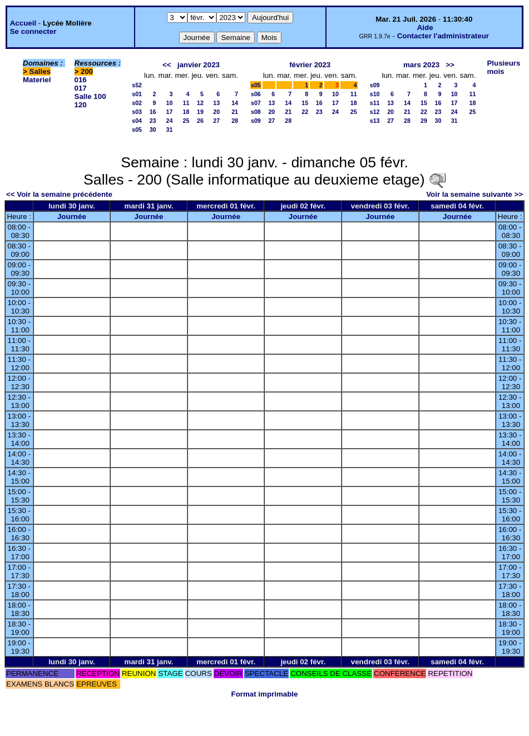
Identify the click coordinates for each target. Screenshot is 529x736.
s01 (137, 94)
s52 (137, 85)
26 (200, 120)
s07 (256, 103)
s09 (256, 120)
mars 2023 (421, 65)
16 (153, 111)
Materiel (37, 80)
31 (169, 129)
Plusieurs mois (503, 67)
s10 (375, 94)
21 (234, 111)
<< (166, 65)
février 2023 (309, 65)
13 (216, 103)
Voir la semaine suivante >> (474, 194)
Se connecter (33, 31)
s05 (137, 129)
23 (153, 120)
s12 (375, 111)
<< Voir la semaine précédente (59, 194)
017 (81, 88)
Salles (40, 71)
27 (216, 120)
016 (81, 80)
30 (153, 129)
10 (169, 103)
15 (304, 103)
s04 (137, 120)
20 (216, 111)
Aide (425, 27)
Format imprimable (264, 694)
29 (424, 120)
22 (304, 111)
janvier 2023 (198, 65)
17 (169, 111)
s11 (375, 103)
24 (169, 120)
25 (186, 120)
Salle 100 (90, 96)
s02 (137, 103)
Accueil (23, 23)
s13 (375, 120)
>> (450, 65)
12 (200, 103)
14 (234, 103)
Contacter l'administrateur (443, 36)
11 (186, 103)
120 (81, 105)
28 (234, 120)
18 (186, 111)
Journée (71, 216)
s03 (137, 111)
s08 (256, 111)
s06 (256, 94)
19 (200, 111)
